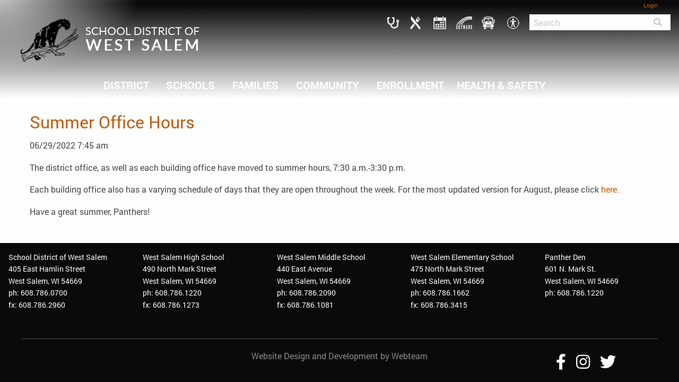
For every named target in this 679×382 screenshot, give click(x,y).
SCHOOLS (190, 85)
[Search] (587, 22)
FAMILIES (255, 85)
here (609, 189)
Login (650, 5)
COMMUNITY (327, 85)
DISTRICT (126, 85)
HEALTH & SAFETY (501, 85)
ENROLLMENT (410, 85)
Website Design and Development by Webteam (339, 355)
